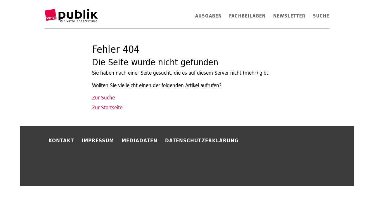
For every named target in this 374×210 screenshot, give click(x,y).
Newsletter (289, 16)
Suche (321, 16)
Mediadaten (140, 140)
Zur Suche (103, 98)
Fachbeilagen (247, 16)
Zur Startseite (107, 107)
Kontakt (61, 140)
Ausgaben (208, 16)
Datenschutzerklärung (202, 140)
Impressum (98, 140)
